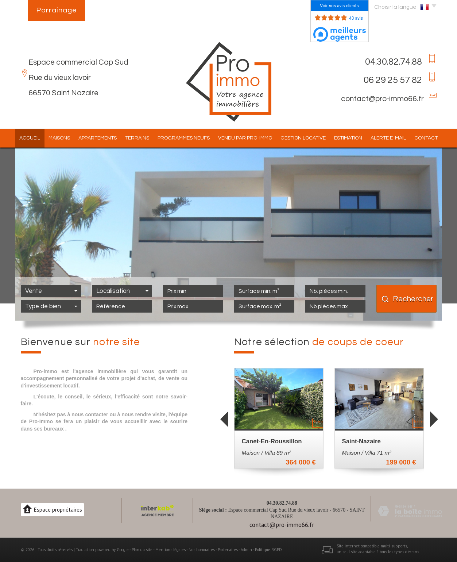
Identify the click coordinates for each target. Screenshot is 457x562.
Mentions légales (170, 549)
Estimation (348, 138)
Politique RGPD (268, 549)
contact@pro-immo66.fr (382, 99)
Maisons (59, 138)
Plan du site (142, 549)
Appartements (97, 138)
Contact (426, 138)
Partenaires (228, 549)
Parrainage (56, 10)
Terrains (137, 138)
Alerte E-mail (388, 138)
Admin (246, 549)
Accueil (29, 138)
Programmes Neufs (184, 138)
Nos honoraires (202, 549)
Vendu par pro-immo (245, 138)
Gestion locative (303, 138)
